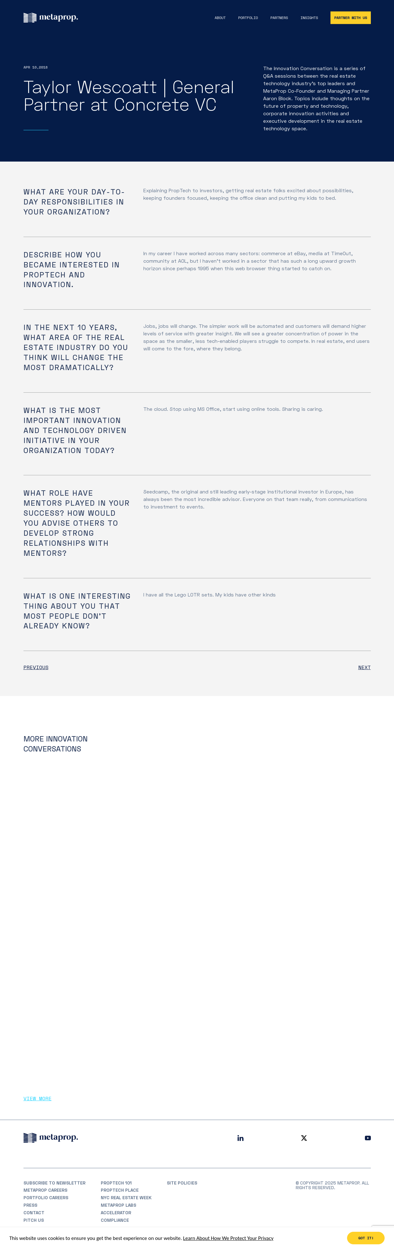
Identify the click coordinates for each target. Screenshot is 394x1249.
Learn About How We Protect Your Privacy (228, 1238)
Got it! (366, 1238)
